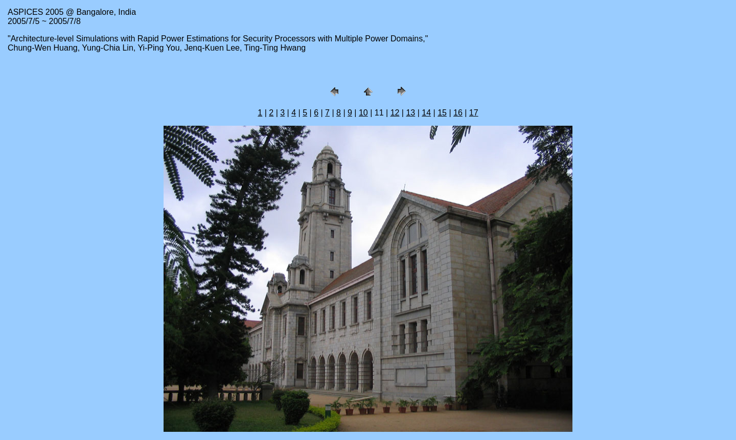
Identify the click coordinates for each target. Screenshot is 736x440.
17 (473, 112)
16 (458, 112)
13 (410, 112)
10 (363, 112)
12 (395, 112)
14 (426, 112)
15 (442, 112)
